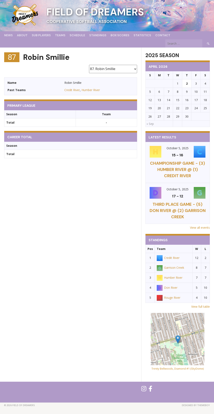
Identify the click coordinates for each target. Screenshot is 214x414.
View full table (200, 307)
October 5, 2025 (178, 148)
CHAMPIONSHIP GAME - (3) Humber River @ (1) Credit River (177, 169)
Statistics (142, 35)
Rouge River (168, 298)
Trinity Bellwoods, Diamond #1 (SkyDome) (178, 368)
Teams (60, 35)
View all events (200, 228)
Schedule (77, 35)
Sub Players (41, 35)
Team (161, 249)
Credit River (72, 90)
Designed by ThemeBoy (196, 405)
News (8, 35)
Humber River (91, 90)
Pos (150, 249)
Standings (97, 35)
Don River (167, 288)
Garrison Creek (170, 268)
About (22, 35)
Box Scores (120, 35)
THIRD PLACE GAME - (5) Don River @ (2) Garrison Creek (178, 211)
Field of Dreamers (95, 12)
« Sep (150, 124)
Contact (162, 35)
